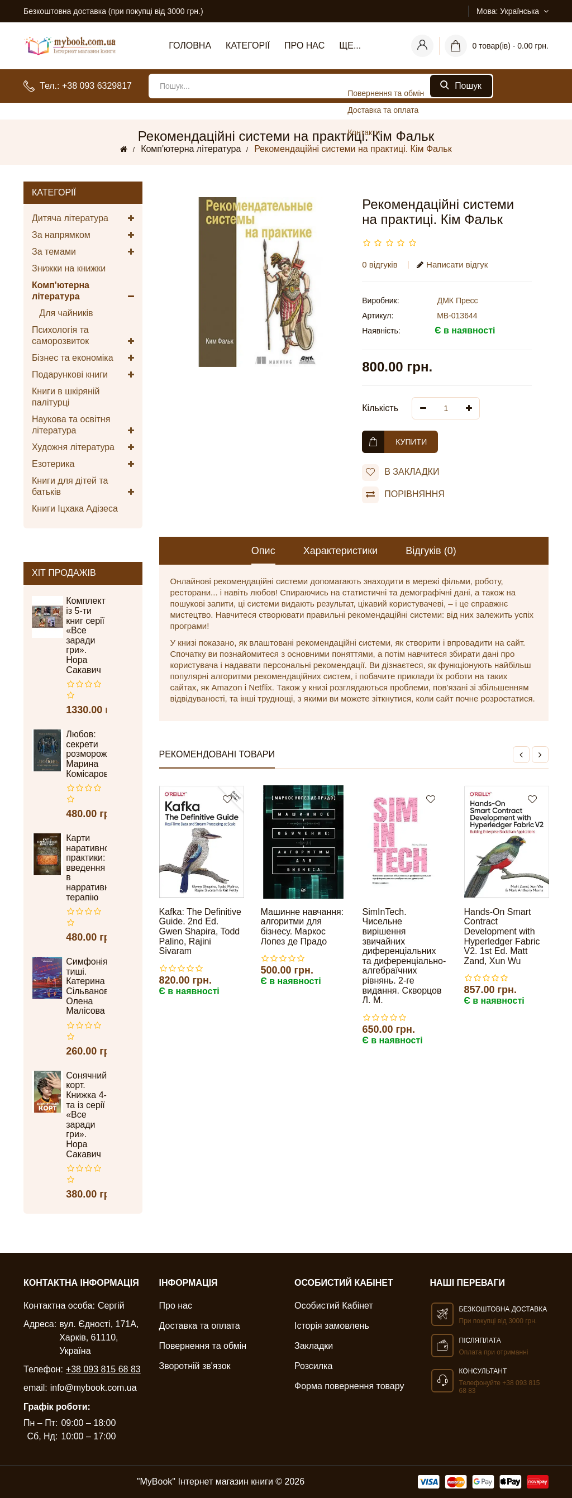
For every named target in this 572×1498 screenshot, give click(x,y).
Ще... (350, 45)
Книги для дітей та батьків (83, 487)
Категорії (248, 45)
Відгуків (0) (431, 550)
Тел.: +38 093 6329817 (86, 85)
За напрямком (83, 235)
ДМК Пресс (457, 300)
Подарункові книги (83, 374)
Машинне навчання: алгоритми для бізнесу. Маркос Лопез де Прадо (302, 926)
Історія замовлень (331, 1325)
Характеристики (340, 550)
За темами (83, 251)
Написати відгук (452, 264)
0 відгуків (379, 264)
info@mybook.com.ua (93, 1387)
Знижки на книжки (69, 268)
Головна (190, 45)
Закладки (313, 1346)
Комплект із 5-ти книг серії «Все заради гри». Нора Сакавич (86, 635)
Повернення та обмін (203, 1346)
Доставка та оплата (199, 1325)
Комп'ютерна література (191, 149)
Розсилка (313, 1366)
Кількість (380, 408)
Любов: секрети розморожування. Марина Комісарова (86, 753)
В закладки (400, 472)
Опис (263, 550)
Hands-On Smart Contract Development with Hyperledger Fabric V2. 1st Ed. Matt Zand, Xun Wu (502, 936)
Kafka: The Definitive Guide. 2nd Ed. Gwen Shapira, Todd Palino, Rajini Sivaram (200, 931)
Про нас (304, 45)
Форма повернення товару (349, 1386)
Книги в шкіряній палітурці (65, 397)
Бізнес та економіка (83, 358)
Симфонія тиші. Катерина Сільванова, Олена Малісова (86, 986)
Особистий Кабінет (333, 1305)
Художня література (83, 447)
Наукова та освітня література (83, 425)
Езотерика (83, 464)
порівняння (403, 494)
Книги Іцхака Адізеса (75, 508)
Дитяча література (83, 218)
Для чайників (62, 313)
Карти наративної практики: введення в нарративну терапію (86, 867)
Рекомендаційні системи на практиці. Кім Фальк (353, 149)
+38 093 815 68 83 (103, 1369)
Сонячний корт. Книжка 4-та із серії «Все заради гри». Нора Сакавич (86, 1115)
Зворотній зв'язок (195, 1366)
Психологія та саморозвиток (83, 336)
